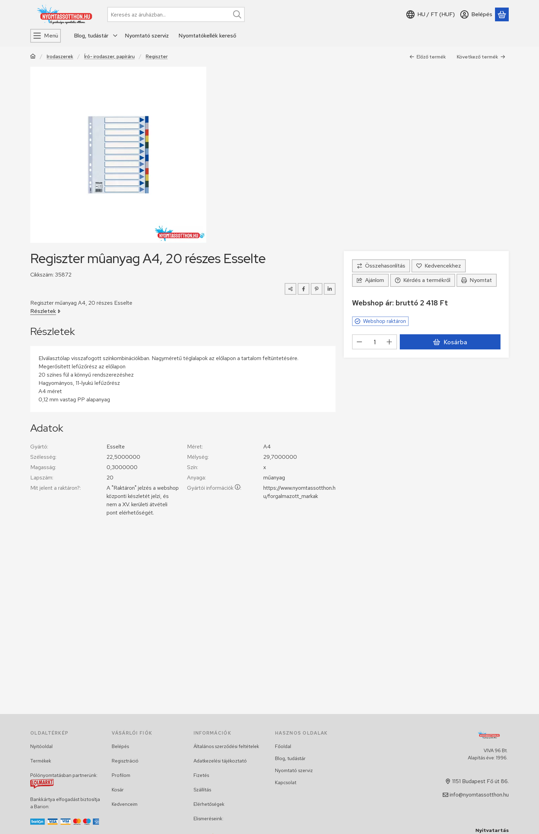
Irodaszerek (60, 56)
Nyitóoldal (41, 746)
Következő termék (481, 57)
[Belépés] (476, 14)
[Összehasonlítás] (381, 265)
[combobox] (176, 14)
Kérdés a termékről (422, 280)
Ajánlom (370, 280)
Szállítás (202, 790)
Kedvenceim (125, 804)
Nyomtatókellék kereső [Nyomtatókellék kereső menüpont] (207, 35)
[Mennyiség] (374, 342)
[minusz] (359, 342)
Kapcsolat (285, 782)
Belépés (120, 746)
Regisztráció (125, 761)
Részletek (45, 311)
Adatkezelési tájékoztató (220, 761)
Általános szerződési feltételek (226, 746)
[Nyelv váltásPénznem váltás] (431, 14)
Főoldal (283, 746)
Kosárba (450, 342)
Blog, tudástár (290, 758)
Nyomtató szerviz (294, 770)
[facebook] (303, 289)
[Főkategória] (33, 57)
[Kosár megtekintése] (502, 14)
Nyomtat (476, 280)
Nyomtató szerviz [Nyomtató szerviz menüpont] (147, 35)
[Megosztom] (290, 289)
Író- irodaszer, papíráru (109, 56)
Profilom (121, 775)
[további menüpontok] (115, 36)
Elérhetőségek (209, 804)
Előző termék (427, 57)
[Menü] (45, 36)
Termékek (40, 761)
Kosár (118, 790)
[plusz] (389, 342)
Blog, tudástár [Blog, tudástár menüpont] (91, 35)
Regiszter (157, 56)
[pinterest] (316, 289)
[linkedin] (330, 289)
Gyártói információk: (214, 487)
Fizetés (201, 775)
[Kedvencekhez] (438, 265)
